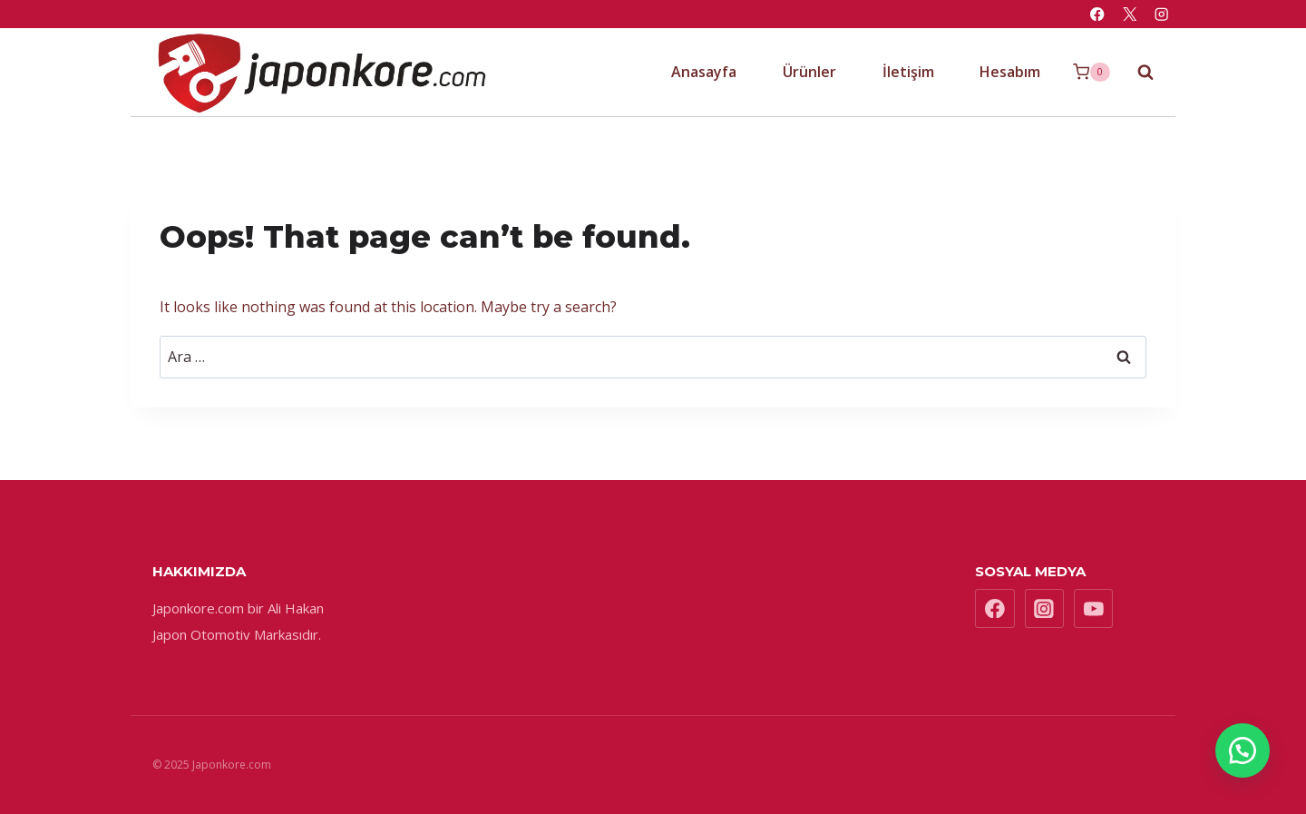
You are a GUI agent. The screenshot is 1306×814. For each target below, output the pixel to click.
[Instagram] (1161, 14)
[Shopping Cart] (1091, 73)
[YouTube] (1094, 609)
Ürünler (809, 72)
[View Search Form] (1136, 72)
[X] (1130, 14)
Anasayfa (703, 72)
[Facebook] (1098, 14)
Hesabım (1010, 72)
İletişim (908, 72)
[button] (1242, 750)
